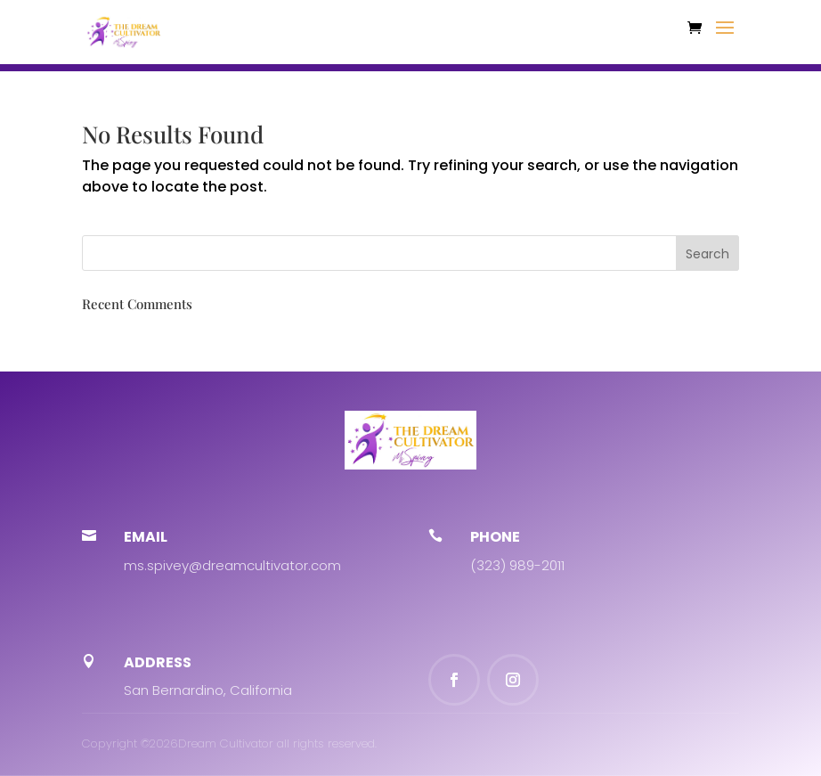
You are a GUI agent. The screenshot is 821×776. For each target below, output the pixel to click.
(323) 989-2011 (517, 565)
